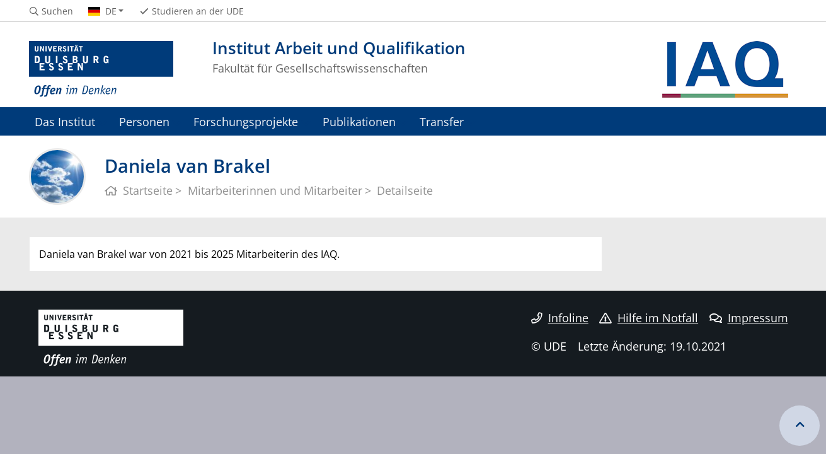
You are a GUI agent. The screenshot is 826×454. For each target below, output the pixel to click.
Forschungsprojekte (245, 121)
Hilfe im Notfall (648, 317)
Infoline (559, 317)
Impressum (748, 317)
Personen (144, 121)
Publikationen (359, 121)
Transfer (442, 121)
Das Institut (65, 121)
